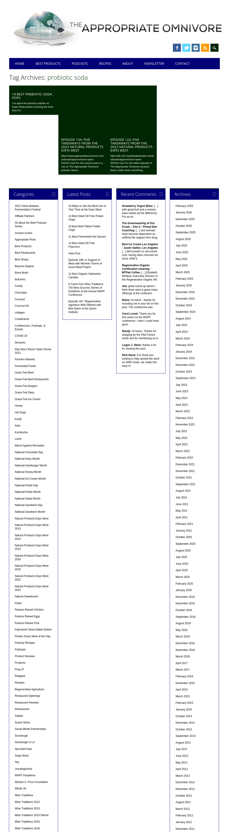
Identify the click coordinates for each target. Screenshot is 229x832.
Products (20, 617)
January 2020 (184, 544)
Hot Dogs (20, 367)
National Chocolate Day (29, 406)
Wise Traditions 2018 (27, 783)
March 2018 (183, 611)
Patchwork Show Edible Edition (33, 584)
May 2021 (181, 465)
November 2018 (185, 604)
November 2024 (185, 253)
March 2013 (183, 730)
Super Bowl (21, 710)
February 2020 (184, 538)
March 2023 (183, 365)
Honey (19, 360)
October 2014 (184, 670)
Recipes (105, 63)
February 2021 (184, 478)
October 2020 (184, 491)
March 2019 (183, 591)
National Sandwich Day (28, 459)
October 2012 (184, 750)
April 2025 (182, 220)
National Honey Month (28, 426)
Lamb (18, 393)
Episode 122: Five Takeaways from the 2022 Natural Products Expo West (131, 99)
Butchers (20, 234)
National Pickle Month (28, 446)
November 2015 (185, 637)
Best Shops (21, 214)
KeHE (18, 373)
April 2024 (182, 286)
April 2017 (182, 617)
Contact (182, 63)
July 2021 (181, 452)
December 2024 (185, 246)
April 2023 (182, 359)
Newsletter (154, 63)
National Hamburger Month (31, 420)
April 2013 (182, 723)
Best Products (48, 63)
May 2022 (181, 392)
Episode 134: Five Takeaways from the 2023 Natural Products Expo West (82, 99)
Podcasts (80, 63)
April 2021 (182, 472)
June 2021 (182, 458)
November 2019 (185, 558)
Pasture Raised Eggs (27, 571)
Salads (19, 670)
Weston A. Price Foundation (31, 736)
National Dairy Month (27, 413)
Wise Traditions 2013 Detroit (32, 769)
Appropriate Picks (25, 194)
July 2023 (181, 339)
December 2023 (185, 312)
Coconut (20, 253)
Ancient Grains (23, 187)
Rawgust (20, 630)
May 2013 (181, 717)
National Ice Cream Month (30, 433)
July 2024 (181, 279)
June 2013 (182, 710)
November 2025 (185, 173)
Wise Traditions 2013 (27, 763)
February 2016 (184, 631)
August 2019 (183, 577)
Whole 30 (20, 743)
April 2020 (182, 524)
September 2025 (185, 187)
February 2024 (184, 299)
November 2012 (185, 743)
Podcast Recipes (25, 597)
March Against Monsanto (29, 400)
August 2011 (183, 796)
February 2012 (184, 770)
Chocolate (21, 247)
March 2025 (183, 226)
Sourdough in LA (25, 696)
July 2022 (181, 385)
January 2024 (184, 306)
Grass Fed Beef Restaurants (32, 333)
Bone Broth (21, 227)
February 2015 (184, 657)
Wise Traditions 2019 (27, 789)
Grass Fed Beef (24, 327)
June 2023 (182, 345)
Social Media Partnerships (30, 683)
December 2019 (185, 551)
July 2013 (181, 703)
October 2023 (184, 326)
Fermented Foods (25, 320)
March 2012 (183, 763)
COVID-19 (21, 290)
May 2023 (181, 352)
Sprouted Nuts (23, 703)
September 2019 (185, 571)
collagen (20, 267)
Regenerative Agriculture (29, 643)
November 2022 (185, 379)
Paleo (18, 557)
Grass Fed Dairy (24, 347)
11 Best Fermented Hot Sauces (87, 191)
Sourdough (21, 690)
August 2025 (183, 193)
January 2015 (184, 664)
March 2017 (183, 624)
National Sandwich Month (30, 466)
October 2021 (184, 432)
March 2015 (183, 650)
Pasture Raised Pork (27, 577)
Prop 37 (19, 624)
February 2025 (184, 233)
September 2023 (185, 332)
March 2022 (183, 405)
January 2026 (184, 167)
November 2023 (185, 319)
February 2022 (184, 412)
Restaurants (22, 663)
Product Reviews (25, 610)
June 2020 (182, 518)
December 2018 (185, 597)
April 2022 (182, 399)
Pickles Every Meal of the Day (32, 590)
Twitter (186, 48)
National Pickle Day (26, 440)
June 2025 (182, 206)
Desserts (20, 297)
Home (19, 63)
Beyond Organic (24, 220)
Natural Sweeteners (26, 551)
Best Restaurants (25, 207)
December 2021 (185, 418)
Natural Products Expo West (32, 473)
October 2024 (184, 260)
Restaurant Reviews (27, 657)
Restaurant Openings (27, 650)
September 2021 (185, 438)
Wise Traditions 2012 (27, 756)
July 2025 (181, 200)
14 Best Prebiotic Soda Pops (32, 96)
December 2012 (185, 736)
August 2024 (183, 273)
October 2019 (184, 564)
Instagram (196, 48)
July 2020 (181, 511)
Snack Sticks (22, 677)
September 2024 (185, 266)
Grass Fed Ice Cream (27, 353)
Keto (17, 380)
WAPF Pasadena (25, 729)
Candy (19, 240)
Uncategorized (23, 723)
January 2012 (184, 776)
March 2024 (183, 293)
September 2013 (185, 690)
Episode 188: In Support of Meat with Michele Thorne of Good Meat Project (85, 218)
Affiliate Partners (24, 170)
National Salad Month (27, 453)
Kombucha (21, 386)
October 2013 (184, 684)
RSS (205, 48)
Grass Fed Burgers (26, 340)
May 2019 (181, 584)
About (127, 63)
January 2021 (184, 485)
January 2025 (184, 240)
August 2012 (183, 756)
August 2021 (183, 445)
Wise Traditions (24, 749)
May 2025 (181, 213)
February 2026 (184, 160)
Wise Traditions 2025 (27, 796)
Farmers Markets (25, 313)
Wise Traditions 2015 (27, 776)
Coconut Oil (22, 260)
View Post (74, 208)
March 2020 (183, 531)
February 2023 (184, 372)
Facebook (177, 48)
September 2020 (185, 498)
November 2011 (185, 783)
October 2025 (184, 180)
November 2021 (185, 425)
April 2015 (182, 644)
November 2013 (185, 677)
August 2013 (183, 697)
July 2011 (181, 803)
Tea (17, 716)
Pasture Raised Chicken (29, 564)
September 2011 (185, 789)
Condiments (22, 273)
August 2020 (183, 505)
